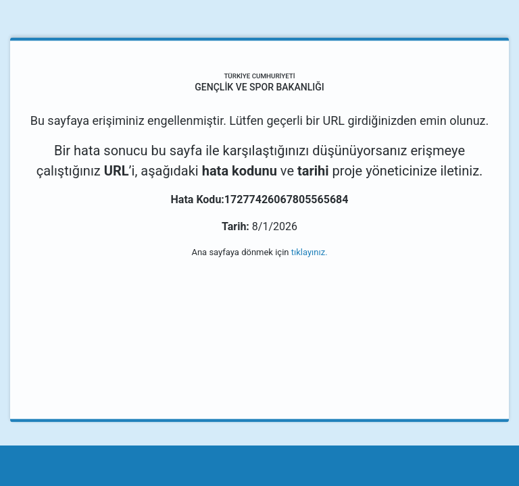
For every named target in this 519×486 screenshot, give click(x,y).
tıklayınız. (309, 252)
